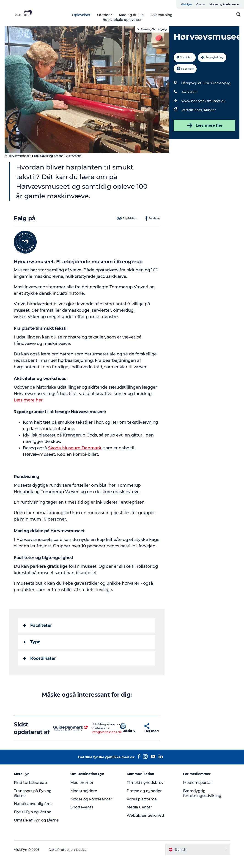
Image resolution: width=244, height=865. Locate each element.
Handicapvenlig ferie (33, 804)
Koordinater (39, 658)
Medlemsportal (197, 782)
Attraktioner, (193, 110)
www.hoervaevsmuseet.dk (203, 101)
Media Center (139, 807)
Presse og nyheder (144, 791)
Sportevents (81, 807)
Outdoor (104, 15)
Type (31, 641)
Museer (210, 110)
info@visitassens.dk (106, 732)
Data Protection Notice (68, 850)
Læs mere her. (29, 400)
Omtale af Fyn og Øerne (36, 820)
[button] (128, 728)
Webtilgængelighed (145, 815)
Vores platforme (142, 799)
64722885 (189, 92)
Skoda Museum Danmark (74, 447)
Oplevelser (81, 15)
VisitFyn (186, 4)
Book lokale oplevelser (122, 19)
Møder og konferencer (224, 4)
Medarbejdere (83, 791)
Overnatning (161, 15)
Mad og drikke (131, 15)
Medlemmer (81, 782)
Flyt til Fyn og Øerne (32, 812)
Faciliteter (37, 625)
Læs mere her (204, 125)
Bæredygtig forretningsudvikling (202, 793)
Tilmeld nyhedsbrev (145, 782)
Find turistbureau (30, 782)
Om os (200, 4)
